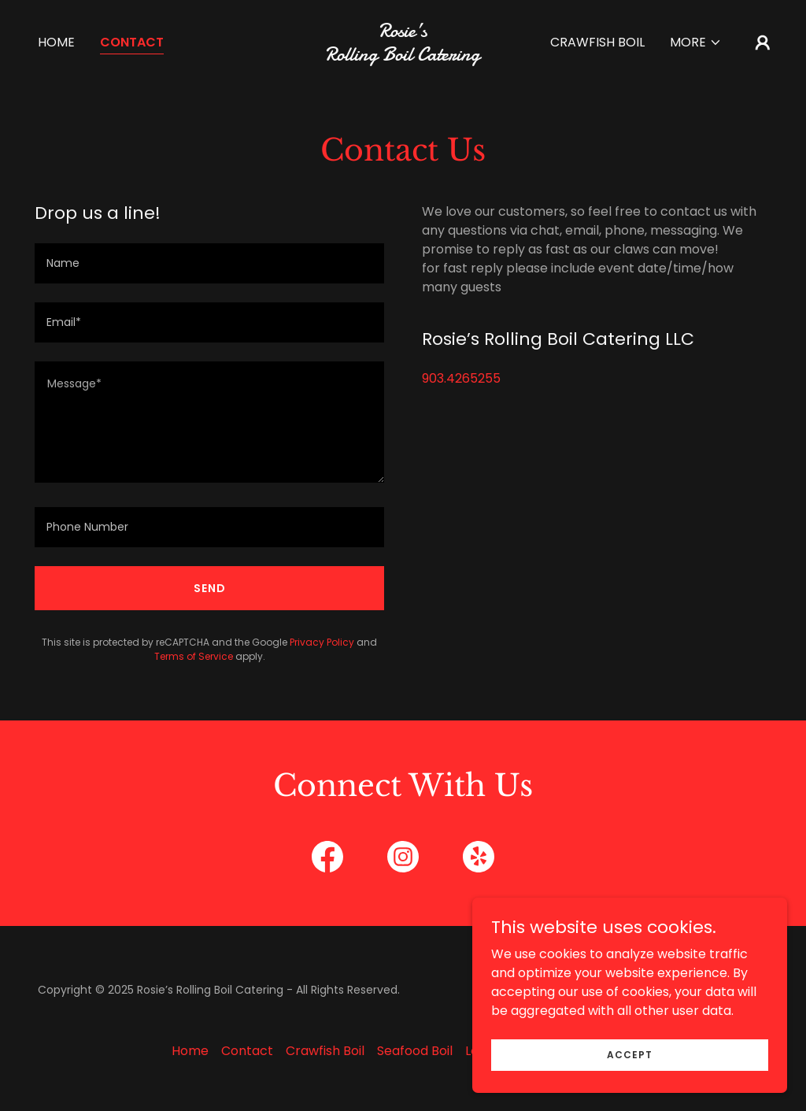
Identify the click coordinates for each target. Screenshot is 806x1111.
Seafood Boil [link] (415, 1051)
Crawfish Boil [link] (597, 42)
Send (210, 588)
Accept (630, 1054)
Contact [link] (132, 42)
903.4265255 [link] (461, 378)
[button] (696, 42)
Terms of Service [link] (193, 656)
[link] (402, 56)
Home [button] (190, 1051)
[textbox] (209, 263)
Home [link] (56, 42)
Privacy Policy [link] (322, 642)
